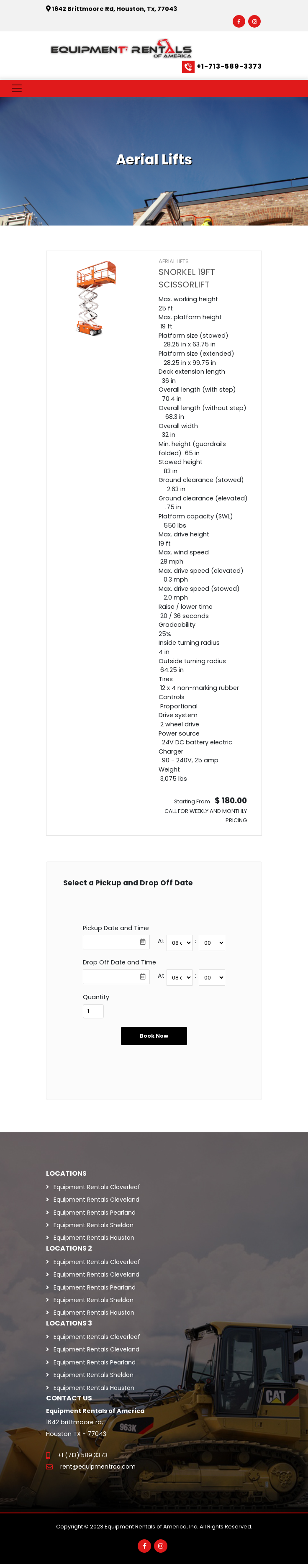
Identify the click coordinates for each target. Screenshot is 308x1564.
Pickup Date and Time (116, 928)
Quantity (96, 997)
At (161, 941)
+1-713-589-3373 (229, 66)
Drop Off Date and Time (119, 962)
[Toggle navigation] (16, 88)
